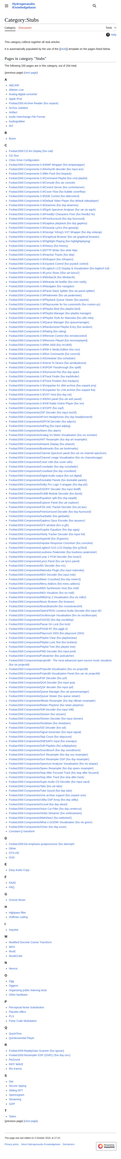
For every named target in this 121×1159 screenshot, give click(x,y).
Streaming (15, 1099)
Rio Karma (15, 1068)
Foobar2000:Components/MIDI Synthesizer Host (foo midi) (44, 588)
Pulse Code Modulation (23, 1020)
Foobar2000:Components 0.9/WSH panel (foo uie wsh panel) (45, 399)
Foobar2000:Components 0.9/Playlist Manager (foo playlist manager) (50, 313)
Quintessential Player (21, 1038)
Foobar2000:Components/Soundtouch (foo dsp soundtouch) (44, 750)
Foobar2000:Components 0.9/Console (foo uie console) (42, 182)
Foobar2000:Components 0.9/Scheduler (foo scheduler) (42, 358)
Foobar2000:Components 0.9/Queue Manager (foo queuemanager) (49, 322)
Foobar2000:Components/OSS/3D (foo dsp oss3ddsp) (41, 619)
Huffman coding (18, 917)
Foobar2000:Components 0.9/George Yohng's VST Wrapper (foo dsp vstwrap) (55, 232)
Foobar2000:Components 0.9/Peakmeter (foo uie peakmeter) (45, 295)
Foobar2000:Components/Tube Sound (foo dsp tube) (40, 790)
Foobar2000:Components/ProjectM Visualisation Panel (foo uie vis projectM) (54, 673)
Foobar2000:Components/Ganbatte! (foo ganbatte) (39, 516)
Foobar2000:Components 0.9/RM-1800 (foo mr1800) (40, 344)
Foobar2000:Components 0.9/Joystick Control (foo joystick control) (48, 263)
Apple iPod (15, 98)
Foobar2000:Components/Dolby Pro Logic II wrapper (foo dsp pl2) (48, 484)
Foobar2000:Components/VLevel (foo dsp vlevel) (38, 804)
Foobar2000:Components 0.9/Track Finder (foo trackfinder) (44, 376)
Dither (12, 848)
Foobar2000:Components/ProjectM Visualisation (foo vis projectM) (48, 669)
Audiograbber (17, 121)
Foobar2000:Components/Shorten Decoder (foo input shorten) (46, 718)
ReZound (14, 1059)
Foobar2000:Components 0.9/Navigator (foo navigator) (41, 286)
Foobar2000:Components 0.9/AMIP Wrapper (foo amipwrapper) (47, 164)
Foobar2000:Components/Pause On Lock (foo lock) (39, 624)
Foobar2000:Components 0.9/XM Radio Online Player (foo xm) (46, 403)
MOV (12, 946)
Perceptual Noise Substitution (26, 1007)
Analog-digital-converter (23, 94)
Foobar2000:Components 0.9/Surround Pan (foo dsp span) (44, 372)
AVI (11, 125)
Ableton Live (16, 89)
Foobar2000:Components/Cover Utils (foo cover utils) (40, 462)
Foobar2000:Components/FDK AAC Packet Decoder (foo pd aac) (48, 507)
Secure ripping (17, 1085)
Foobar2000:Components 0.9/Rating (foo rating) (37, 331)
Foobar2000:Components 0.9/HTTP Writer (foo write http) (43, 250)
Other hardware (18, 994)
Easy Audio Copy (19, 870)
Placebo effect (17, 1011)
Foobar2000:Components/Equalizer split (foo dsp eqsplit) (43, 498)
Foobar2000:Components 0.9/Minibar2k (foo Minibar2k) (42, 277)
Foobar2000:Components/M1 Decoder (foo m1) (37, 565)
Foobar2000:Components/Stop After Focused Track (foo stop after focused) (54, 772)
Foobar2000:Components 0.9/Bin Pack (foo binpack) (40, 173)
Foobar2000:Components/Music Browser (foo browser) (41, 601)
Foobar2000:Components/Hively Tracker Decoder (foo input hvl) (47, 534)
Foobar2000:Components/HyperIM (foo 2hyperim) (38, 538)
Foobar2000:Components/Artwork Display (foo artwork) (42, 444)
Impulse (13, 929)
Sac (11, 1081)
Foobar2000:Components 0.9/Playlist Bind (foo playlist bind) (44, 308)
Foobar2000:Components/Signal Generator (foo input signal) (45, 732)
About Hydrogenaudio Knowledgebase (40, 1144)
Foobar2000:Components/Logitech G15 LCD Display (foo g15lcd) (48, 547)
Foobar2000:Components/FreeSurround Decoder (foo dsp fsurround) (50, 511)
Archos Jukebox (18, 107)
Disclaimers (69, 1144)
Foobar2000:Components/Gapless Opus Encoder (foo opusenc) (47, 520)
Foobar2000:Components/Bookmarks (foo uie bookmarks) (43, 448)
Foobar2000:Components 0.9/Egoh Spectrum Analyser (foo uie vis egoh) (52, 209)
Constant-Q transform (22, 831)
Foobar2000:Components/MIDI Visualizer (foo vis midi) (41, 592)
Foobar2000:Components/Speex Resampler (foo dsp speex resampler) (51, 768)
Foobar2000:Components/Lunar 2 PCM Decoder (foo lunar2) (45, 556)
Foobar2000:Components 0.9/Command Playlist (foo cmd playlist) (48, 178)
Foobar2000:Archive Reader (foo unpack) (33, 103)
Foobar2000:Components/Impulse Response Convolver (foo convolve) (51, 543)
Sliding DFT (16, 1090)
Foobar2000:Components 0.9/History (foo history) (38, 245)
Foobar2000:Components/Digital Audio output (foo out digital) (45, 475)
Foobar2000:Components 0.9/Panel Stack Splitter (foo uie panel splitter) (52, 290)
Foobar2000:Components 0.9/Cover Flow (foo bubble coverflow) (47, 191)
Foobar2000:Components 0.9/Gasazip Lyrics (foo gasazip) (43, 227)
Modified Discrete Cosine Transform (30, 942)
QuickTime (15, 1033)
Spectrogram (16, 1094)
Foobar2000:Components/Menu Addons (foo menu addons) (44, 583)
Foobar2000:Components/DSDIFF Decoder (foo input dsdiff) (45, 489)
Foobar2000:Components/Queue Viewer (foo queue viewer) (44, 696)
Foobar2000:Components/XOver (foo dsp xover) (37, 826)
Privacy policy (12, 1144)
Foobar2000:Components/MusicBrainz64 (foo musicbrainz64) (45, 606)
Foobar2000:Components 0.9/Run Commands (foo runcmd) (44, 353)
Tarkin (12, 1116)
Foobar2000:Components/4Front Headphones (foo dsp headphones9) (50, 416)
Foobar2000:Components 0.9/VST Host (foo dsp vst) (40, 394)
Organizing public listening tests (28, 990)
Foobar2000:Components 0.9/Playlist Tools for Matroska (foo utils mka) (51, 317)
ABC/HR (14, 85)
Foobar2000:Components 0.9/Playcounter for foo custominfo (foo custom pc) (54, 304)
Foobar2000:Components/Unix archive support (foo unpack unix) (47, 795)
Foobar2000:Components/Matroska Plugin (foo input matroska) (46, 570)
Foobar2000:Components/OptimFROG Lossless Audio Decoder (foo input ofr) (55, 610)
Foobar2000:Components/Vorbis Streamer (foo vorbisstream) (45, 813)
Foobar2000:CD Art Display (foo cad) (31, 151)
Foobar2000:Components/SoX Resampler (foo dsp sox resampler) (48, 754)
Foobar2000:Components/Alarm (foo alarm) (35, 430)
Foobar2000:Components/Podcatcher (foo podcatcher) (41, 655)
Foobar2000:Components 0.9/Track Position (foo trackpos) (44, 380)
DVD (12, 857)
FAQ (11, 887)
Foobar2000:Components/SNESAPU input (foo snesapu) (43, 741)
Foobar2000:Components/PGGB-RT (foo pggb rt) (38, 628)
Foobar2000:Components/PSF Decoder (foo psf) (38, 678)
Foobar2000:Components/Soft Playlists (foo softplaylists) (42, 745)
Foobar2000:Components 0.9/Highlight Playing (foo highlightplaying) (49, 241)
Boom (12, 138)
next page (31, 72)
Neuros (13, 968)
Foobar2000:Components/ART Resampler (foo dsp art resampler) (48, 439)
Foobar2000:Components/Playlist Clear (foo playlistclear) (43, 637)
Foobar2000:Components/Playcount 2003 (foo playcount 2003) (46, 633)
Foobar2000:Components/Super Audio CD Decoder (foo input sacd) (49, 781)
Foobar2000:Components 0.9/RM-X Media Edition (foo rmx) (44, 349)
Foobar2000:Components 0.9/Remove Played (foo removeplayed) (48, 340)
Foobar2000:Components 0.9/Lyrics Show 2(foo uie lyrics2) (44, 272)
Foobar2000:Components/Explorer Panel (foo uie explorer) (44, 502)
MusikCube (15, 955)
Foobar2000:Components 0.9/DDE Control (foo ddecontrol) (44, 196)
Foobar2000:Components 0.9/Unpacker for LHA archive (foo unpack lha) (52, 389)
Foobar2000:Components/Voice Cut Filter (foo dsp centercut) (45, 808)
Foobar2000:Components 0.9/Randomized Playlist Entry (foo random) (50, 326)
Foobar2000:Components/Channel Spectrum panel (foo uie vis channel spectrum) (57, 453)
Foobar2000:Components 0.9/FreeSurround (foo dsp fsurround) (47, 218)
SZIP (12, 1103)
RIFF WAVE (16, 1064)
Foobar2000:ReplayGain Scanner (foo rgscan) (36, 1050)
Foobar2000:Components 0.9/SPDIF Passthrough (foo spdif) (45, 367)
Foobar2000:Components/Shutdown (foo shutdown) (39, 723)
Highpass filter (17, 912)
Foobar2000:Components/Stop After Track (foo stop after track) (46, 777)
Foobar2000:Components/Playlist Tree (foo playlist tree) (42, 646)
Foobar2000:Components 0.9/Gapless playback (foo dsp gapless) (48, 223)
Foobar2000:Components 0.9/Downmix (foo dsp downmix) (43, 205)
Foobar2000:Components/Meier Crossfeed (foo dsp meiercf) (45, 579)
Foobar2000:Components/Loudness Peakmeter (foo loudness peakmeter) (53, 552)
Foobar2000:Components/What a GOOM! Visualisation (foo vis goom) (50, 822)
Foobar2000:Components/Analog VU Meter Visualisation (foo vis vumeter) (53, 435)
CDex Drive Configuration (24, 160)
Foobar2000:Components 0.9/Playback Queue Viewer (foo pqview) (49, 299)
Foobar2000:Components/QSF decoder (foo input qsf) (41, 687)
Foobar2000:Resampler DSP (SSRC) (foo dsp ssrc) (39, 1055)
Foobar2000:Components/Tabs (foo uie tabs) (35, 786)
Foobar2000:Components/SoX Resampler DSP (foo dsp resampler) (49, 759)
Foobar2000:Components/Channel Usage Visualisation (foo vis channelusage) (55, 457)
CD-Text (14, 155)
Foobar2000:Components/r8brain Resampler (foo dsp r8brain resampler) (52, 700)
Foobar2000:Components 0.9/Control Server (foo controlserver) (47, 187)
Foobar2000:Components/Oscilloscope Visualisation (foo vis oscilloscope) (53, 615)
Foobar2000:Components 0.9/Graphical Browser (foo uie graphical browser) (54, 236)
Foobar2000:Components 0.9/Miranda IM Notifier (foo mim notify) (48, 281)
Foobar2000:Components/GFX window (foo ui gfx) (39, 525)
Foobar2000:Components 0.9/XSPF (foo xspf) (36, 408)
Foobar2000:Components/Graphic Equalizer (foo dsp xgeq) (44, 529)
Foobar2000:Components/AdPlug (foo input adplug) (39, 425)
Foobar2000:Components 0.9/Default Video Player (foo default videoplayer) (54, 200)
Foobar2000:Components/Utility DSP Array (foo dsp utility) (43, 799)
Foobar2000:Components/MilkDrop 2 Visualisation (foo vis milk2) (47, 597)
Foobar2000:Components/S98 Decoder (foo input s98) (41, 709)
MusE (12, 951)
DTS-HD (14, 852)
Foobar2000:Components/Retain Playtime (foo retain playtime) (46, 705)
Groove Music (17, 899)
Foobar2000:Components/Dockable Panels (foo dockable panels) (48, 480)
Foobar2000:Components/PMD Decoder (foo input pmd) (42, 651)
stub (63, 48)
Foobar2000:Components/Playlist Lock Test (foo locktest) (43, 642)
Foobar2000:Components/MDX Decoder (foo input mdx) (42, 574)
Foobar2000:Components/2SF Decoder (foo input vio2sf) (43, 412)
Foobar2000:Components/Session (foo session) (37, 714)
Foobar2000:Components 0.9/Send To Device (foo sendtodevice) (47, 362)
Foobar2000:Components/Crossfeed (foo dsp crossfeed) (42, 471)
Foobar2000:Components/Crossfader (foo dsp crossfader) (43, 466)
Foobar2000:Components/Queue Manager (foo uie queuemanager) (49, 691)
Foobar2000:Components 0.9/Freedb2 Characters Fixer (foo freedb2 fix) (52, 214)
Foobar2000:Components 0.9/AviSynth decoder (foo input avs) (46, 169)
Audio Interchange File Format (27, 116)
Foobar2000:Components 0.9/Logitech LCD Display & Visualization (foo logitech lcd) (59, 268)
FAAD (12, 882)
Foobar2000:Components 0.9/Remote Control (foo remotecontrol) (48, 335)
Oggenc (13, 985)
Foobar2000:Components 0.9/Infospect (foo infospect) (41, 259)
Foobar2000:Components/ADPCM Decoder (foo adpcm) (42, 421)
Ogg (11, 981)
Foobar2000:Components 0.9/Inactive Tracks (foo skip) (41, 254)
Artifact (13, 112)
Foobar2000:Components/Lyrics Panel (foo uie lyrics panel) (44, 561)
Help (110, 35)
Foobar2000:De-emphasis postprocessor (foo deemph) (41, 844)
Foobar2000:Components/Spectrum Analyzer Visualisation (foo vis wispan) (53, 763)
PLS (11, 1016)
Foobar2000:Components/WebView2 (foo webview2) (40, 817)
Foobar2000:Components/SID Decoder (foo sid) (37, 727)
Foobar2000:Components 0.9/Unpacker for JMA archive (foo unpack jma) (52, 385)
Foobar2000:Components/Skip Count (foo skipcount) (40, 736)
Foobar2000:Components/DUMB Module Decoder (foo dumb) (45, 493)
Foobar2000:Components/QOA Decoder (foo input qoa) (42, 682)
